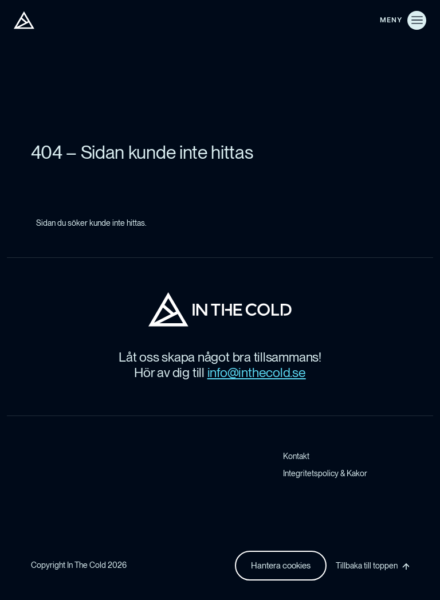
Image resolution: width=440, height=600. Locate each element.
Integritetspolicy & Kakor (325, 473)
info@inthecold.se (256, 372)
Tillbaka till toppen (367, 565)
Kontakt (296, 456)
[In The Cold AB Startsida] (220, 309)
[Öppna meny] (403, 20)
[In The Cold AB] (24, 20)
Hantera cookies (281, 565)
